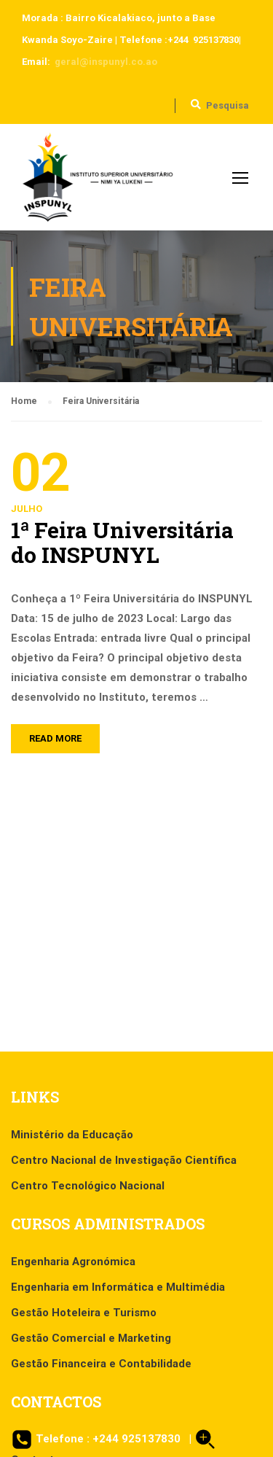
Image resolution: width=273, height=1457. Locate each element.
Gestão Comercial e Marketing (91, 1338)
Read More (55, 738)
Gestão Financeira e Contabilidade (101, 1363)
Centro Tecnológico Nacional (88, 1185)
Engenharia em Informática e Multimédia (118, 1287)
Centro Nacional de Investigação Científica (124, 1160)
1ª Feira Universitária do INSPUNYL (122, 542)
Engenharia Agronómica (73, 1261)
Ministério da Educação (72, 1134)
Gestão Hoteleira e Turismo (84, 1312)
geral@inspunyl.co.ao (106, 61)
